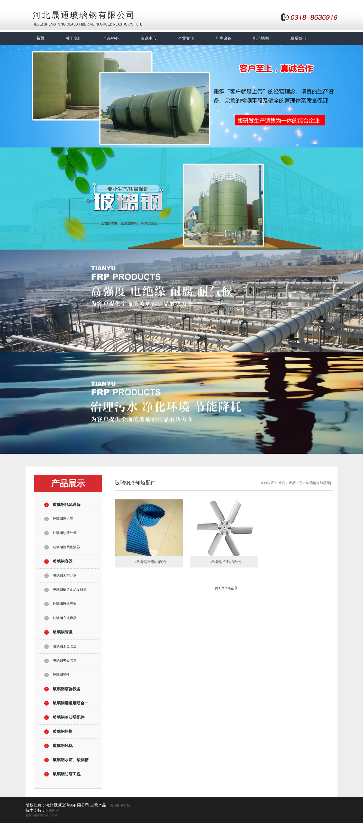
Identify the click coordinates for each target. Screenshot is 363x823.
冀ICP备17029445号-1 (42, 815)
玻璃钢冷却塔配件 (69, 717)
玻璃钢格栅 (63, 731)
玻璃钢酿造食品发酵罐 (70, 590)
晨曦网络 (52, 811)
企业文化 (186, 38)
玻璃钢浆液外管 (65, 533)
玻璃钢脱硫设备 (67, 505)
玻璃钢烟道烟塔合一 (70, 703)
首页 (40, 38)
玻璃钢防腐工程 (67, 774)
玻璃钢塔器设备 (67, 689)
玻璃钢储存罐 (120, 805)
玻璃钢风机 (63, 746)
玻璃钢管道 (63, 632)
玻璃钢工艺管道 (65, 646)
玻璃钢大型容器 (65, 575)
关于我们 (74, 38)
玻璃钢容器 (63, 561)
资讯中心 (149, 38)
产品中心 (111, 38)
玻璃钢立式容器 (65, 618)
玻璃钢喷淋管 (63, 519)
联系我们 (298, 38)
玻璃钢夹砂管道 (65, 660)
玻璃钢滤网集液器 (66, 547)
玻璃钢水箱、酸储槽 (70, 760)
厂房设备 (223, 38)
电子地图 (261, 38)
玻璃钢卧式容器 (65, 604)
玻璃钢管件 (61, 675)
